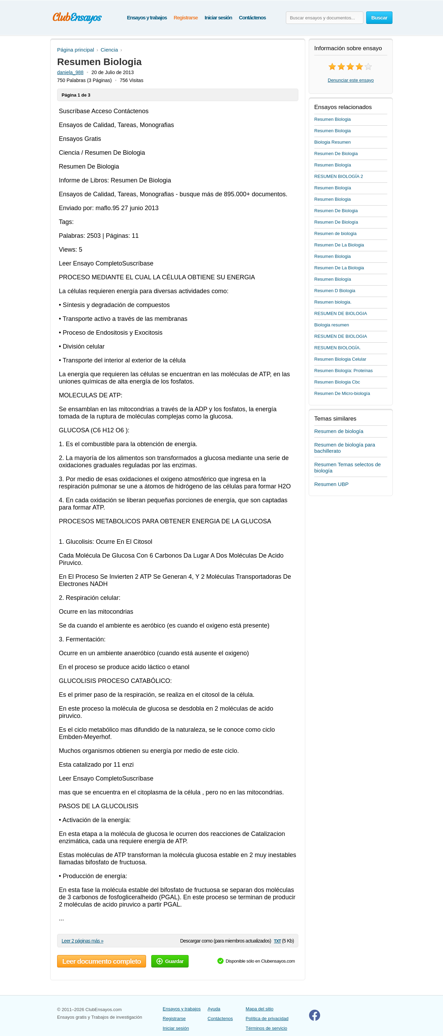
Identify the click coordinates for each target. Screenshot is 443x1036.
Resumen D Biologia (334, 290)
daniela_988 (70, 72)
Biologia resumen (331, 324)
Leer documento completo (101, 961)
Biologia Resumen (332, 142)
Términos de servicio (266, 1028)
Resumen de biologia (335, 233)
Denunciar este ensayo (351, 80)
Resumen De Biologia (336, 153)
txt (277, 940)
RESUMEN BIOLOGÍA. (337, 347)
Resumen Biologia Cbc (337, 382)
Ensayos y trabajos (147, 17)
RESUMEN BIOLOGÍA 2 (338, 176)
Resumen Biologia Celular (340, 359)
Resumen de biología (338, 431)
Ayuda (214, 1008)
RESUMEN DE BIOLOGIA (340, 313)
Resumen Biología (332, 165)
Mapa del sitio (259, 1008)
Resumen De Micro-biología (342, 393)
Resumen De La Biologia (339, 244)
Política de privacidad (267, 1018)
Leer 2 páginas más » (82, 941)
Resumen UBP (331, 484)
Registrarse (186, 17)
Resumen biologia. (333, 302)
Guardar (169, 961)
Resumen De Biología (336, 222)
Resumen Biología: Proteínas (343, 370)
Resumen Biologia (332, 119)
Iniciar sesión (218, 17)
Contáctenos (252, 17)
